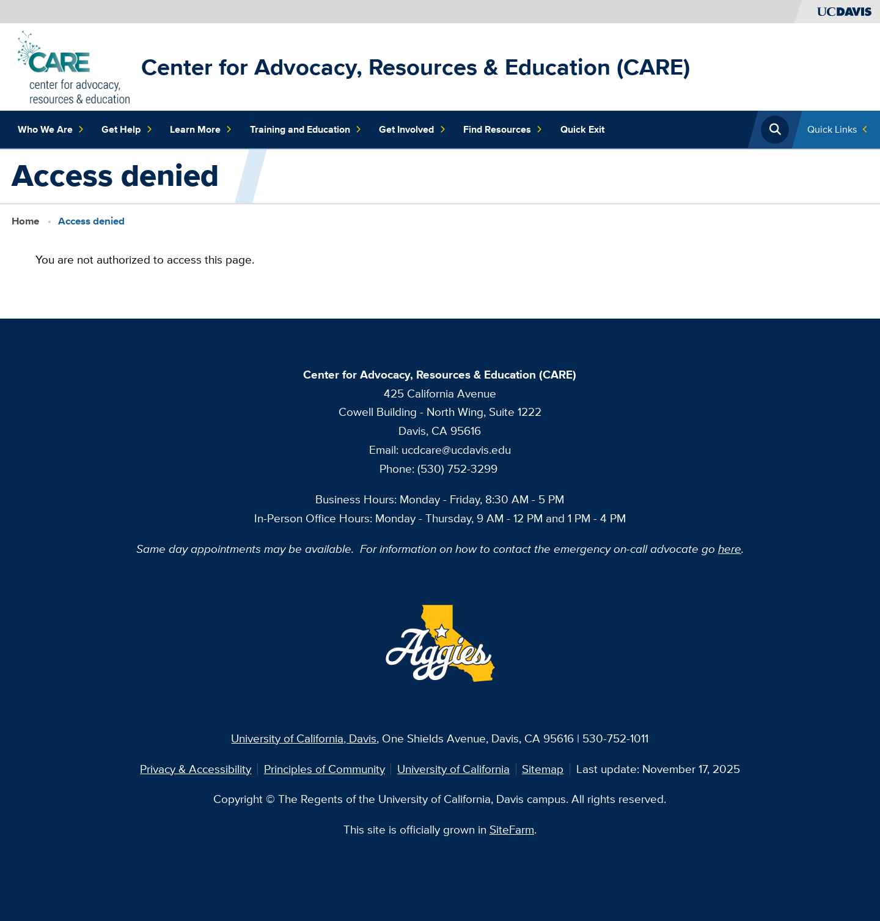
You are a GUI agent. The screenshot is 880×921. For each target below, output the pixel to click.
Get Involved (412, 130)
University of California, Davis (303, 738)
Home (25, 220)
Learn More (201, 130)
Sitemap (542, 768)
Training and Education (306, 130)
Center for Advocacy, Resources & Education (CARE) (415, 67)
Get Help (126, 130)
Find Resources (503, 130)
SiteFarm (512, 829)
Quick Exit (582, 129)
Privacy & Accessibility (195, 768)
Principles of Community (324, 768)
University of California (453, 768)
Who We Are (51, 130)
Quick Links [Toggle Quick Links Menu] (832, 129)
